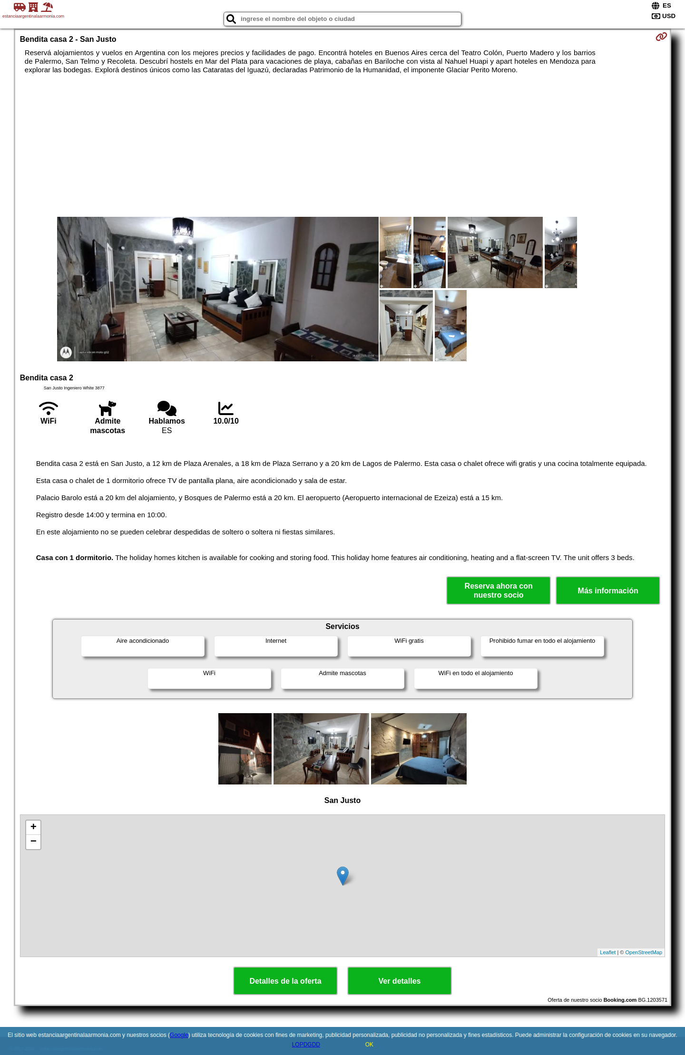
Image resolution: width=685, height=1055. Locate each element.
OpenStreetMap (644, 952)
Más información (608, 591)
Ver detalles (400, 981)
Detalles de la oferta (285, 981)
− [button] (33, 842)
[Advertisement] (342, 145)
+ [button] (33, 828)
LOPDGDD (306, 1044)
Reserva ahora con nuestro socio (499, 590)
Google (179, 1035)
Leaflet (608, 952)
